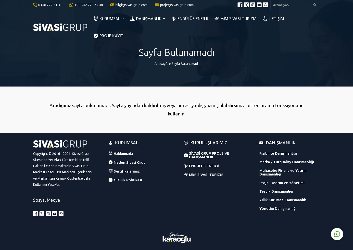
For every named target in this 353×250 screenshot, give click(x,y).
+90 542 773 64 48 (89, 5)
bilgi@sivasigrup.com (131, 5)
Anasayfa (161, 64)
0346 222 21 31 (50, 5)
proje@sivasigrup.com (177, 5)
